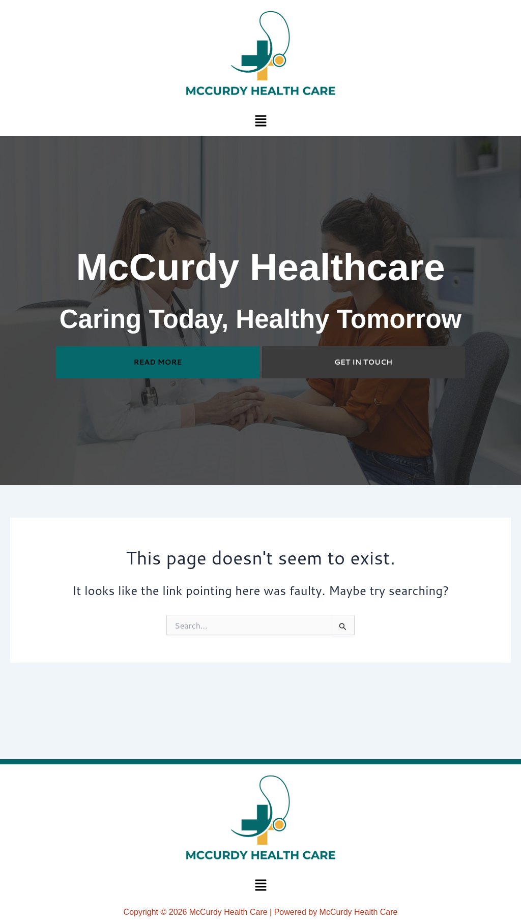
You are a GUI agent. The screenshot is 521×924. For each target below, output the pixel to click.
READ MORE (158, 362)
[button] (260, 120)
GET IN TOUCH (363, 362)
